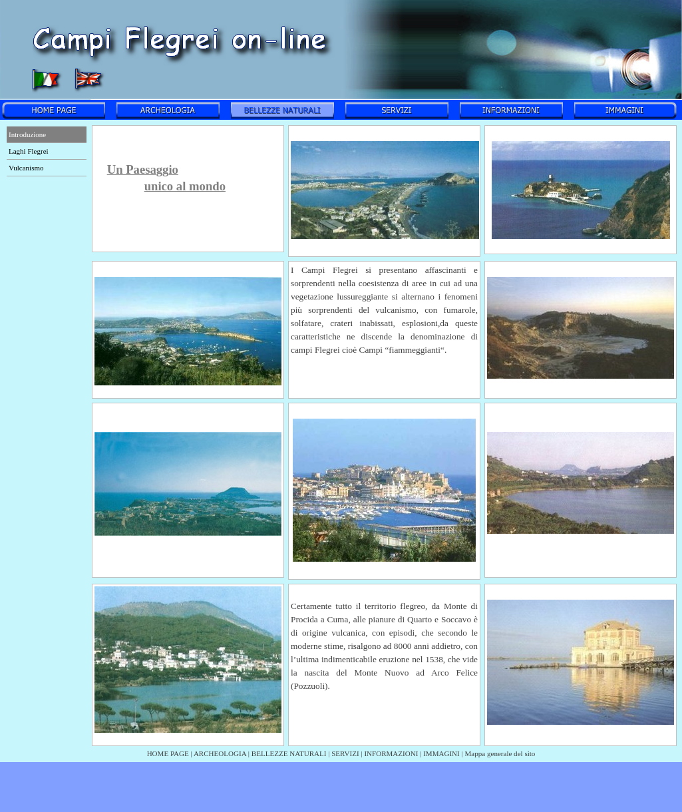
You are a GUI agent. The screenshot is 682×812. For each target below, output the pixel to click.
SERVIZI (345, 753)
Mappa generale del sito (500, 753)
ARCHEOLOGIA (220, 753)
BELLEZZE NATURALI (289, 753)
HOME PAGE (168, 753)
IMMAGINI (441, 753)
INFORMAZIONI (391, 753)
